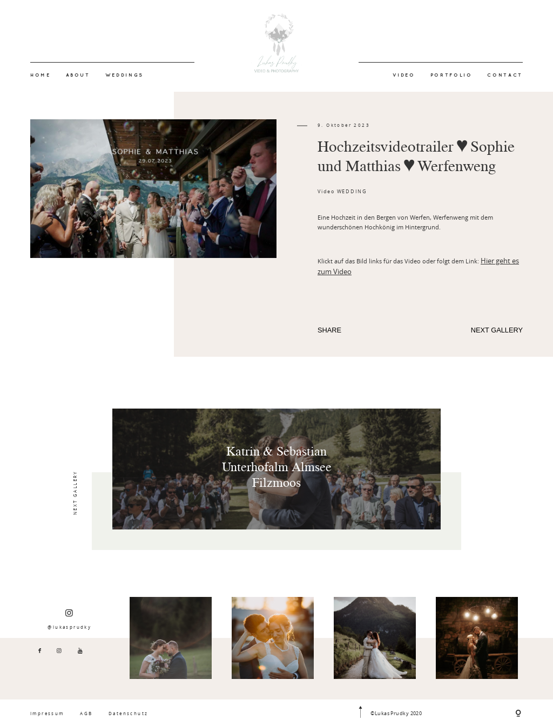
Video (326, 191)
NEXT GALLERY (497, 330)
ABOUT (78, 75)
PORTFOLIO (451, 75)
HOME (40, 75)
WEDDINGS (124, 75)
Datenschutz (128, 713)
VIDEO (404, 75)
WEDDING (352, 191)
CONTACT (504, 75)
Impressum (47, 713)
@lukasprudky (69, 619)
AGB (86, 713)
